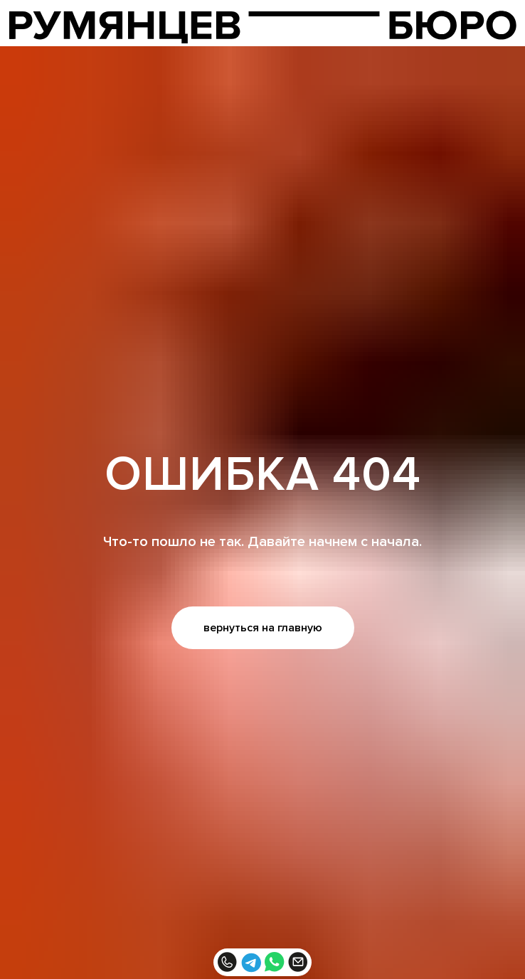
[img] (263, 27)
